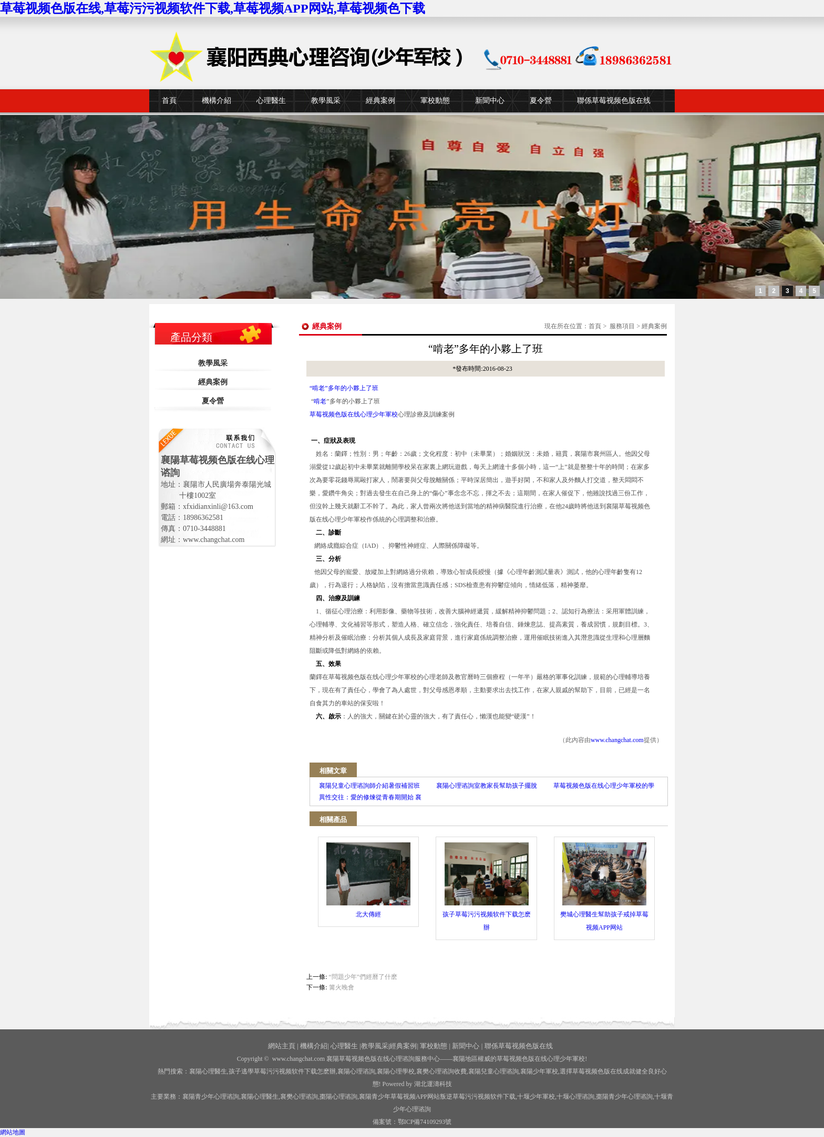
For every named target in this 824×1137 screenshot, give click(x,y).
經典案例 (380, 101)
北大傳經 (368, 880)
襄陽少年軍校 (539, 1071)
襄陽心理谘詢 (356, 1071)
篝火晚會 (341, 987)
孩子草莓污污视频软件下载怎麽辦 (486, 886)
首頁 (169, 101)
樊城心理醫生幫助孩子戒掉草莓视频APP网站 (604, 886)
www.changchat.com (617, 740)
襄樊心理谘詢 (299, 1096)
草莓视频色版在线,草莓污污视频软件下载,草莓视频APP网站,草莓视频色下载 (212, 8)
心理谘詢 (575, 1096)
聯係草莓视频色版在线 (614, 101)
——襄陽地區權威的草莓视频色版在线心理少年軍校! (513, 1058)
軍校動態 (435, 101)
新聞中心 (489, 101)
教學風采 (326, 101)
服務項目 (622, 326)
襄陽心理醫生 (208, 1071)
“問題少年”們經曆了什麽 (363, 976)
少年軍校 (536, 1096)
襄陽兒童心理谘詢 (493, 1071)
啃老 (320, 401)
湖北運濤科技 (433, 1084)
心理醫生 (271, 101)
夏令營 (541, 101)
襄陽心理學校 (396, 1071)
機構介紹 (216, 101)
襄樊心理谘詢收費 (441, 1071)
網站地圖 (12, 1132)
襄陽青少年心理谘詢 (210, 1096)
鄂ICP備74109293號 (425, 1121)
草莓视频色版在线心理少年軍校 (354, 414)
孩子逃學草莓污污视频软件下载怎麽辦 (282, 1071)
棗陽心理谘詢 (338, 1096)
